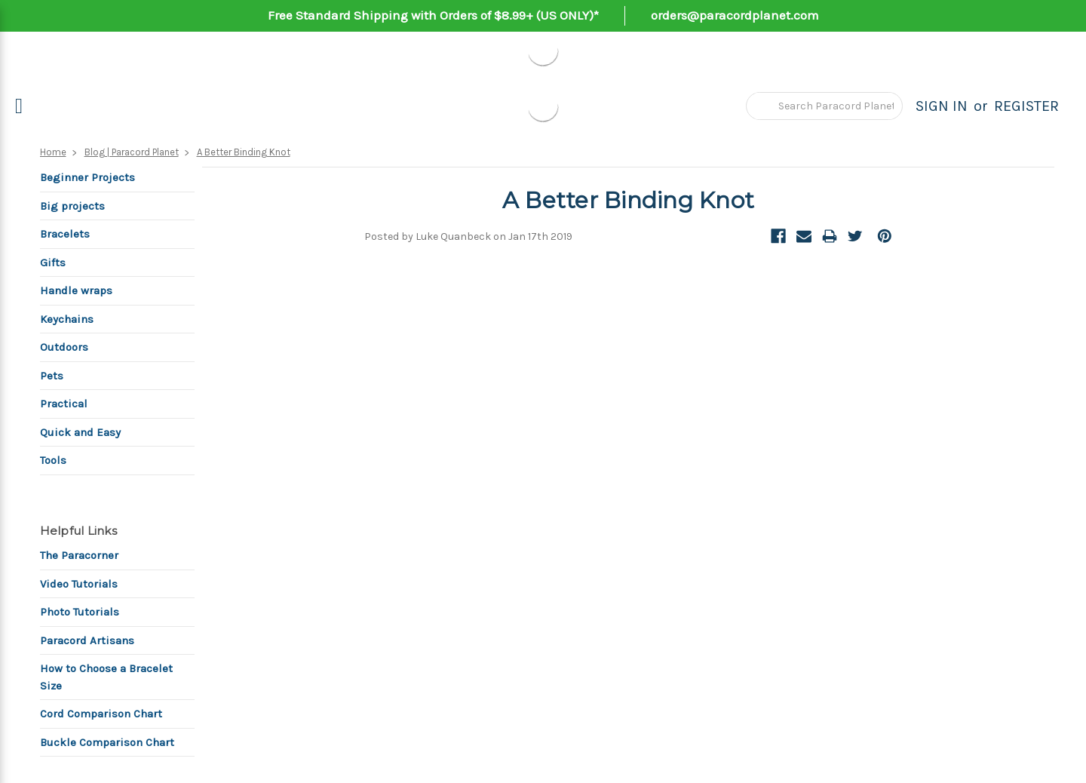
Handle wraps (76, 290)
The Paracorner (79, 555)
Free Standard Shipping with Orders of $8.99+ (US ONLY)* (433, 15)
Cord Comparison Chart (101, 713)
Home (53, 152)
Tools (53, 460)
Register (1026, 106)
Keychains (67, 319)
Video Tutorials (79, 584)
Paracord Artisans (87, 640)
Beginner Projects (87, 177)
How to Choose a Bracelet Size (106, 677)
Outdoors (64, 347)
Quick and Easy (80, 432)
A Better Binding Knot (243, 152)
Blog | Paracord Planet (131, 152)
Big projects (72, 206)
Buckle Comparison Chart (107, 742)
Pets (51, 375)
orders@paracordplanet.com (735, 15)
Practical (63, 403)
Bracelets (65, 234)
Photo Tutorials (79, 612)
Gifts (53, 262)
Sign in (942, 106)
